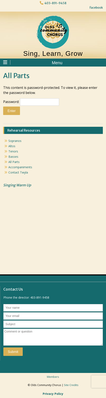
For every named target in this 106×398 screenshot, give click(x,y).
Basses (13, 157)
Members (53, 377)
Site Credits (71, 385)
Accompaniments (20, 167)
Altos (11, 146)
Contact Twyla (18, 172)
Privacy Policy (53, 394)
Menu (32, 62)
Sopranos (14, 141)
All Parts (14, 162)
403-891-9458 (55, 3)
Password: (31, 102)
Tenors (13, 151)
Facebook (96, 7)
